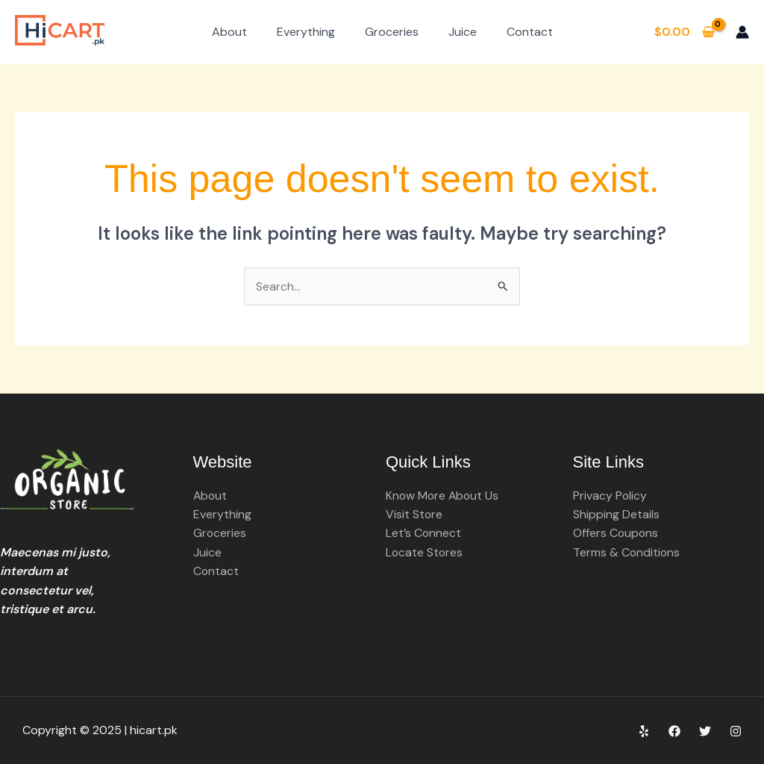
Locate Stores (425, 553)
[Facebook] (674, 732)
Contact (530, 32)
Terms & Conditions (627, 553)
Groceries (392, 32)
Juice (462, 32)
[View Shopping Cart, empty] (684, 32)
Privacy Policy (610, 495)
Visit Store (414, 515)
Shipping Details (616, 515)
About (229, 32)
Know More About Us (443, 495)
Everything (306, 32)
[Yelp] (644, 732)
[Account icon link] (742, 32)
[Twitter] (705, 732)
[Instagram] (736, 732)
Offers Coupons (616, 533)
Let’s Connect (424, 533)
